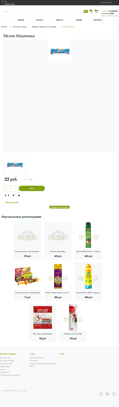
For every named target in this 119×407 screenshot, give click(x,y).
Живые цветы (5, 366)
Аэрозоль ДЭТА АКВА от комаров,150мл (90, 292)
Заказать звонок (9, 4)
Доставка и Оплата (37, 358)
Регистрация (108, 2)
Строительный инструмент (10, 375)
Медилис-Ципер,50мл (57, 251)
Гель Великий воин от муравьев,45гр (27, 292)
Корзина (105, 11)
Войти (104, 16)
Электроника (4, 372)
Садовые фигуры (6, 364)
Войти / (103, 2)
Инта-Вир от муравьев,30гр (42, 334)
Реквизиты (34, 361)
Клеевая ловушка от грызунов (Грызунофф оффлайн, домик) (35, 251)
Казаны (2, 369)
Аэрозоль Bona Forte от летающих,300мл (90, 251)
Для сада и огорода (7, 361)
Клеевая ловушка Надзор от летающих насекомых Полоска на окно (67, 292)
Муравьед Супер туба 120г (73, 334)
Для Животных (5, 358)
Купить (31, 188)
